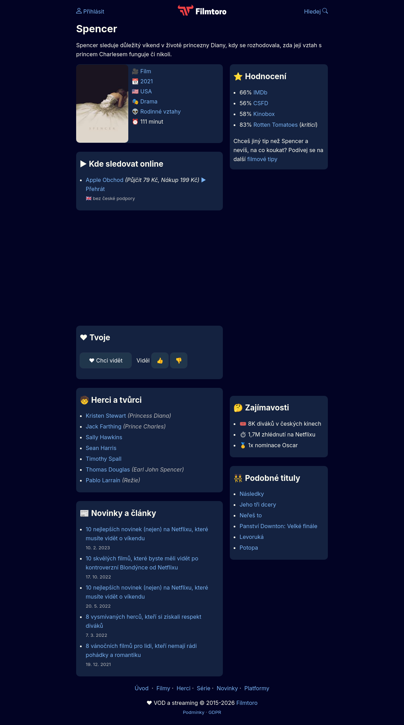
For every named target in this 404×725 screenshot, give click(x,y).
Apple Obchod (104, 179)
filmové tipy (262, 159)
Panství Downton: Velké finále (278, 526)
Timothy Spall (104, 458)
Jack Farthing (104, 426)
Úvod (142, 688)
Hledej (316, 11)
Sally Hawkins (104, 437)
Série (203, 688)
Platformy (256, 688)
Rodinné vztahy (160, 111)
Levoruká (252, 536)
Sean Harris (101, 447)
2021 (146, 81)
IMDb (260, 92)
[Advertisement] (147, 268)
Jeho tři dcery (258, 504)
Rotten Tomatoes (275, 124)
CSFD (260, 103)
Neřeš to (251, 515)
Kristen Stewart (106, 415)
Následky (252, 493)
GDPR (214, 712)
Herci (184, 688)
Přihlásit (90, 11)
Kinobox (264, 113)
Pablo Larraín (103, 480)
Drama (149, 101)
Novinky (227, 688)
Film (145, 71)
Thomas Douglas (108, 469)
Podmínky (193, 712)
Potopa (249, 547)
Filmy (163, 688)
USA (146, 91)
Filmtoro (247, 702)
